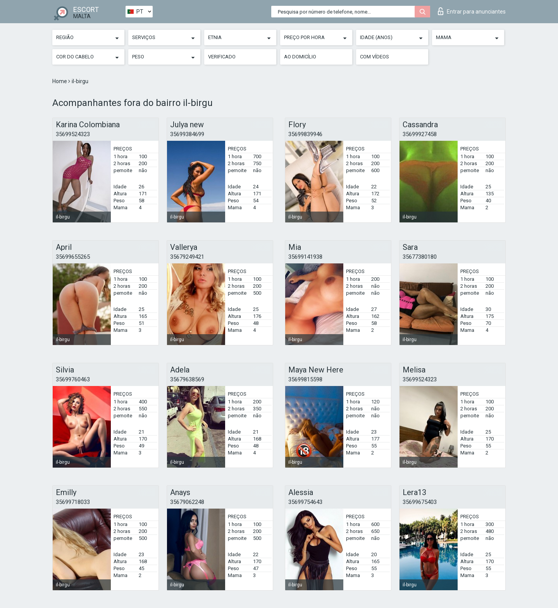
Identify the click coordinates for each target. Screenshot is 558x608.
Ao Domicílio (300, 57)
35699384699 (187, 134)
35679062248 (187, 502)
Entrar (472, 11)
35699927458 (420, 134)
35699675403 (420, 502)
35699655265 (73, 256)
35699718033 (73, 502)
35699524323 (73, 134)
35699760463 (73, 379)
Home (60, 81)
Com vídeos (374, 57)
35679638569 (187, 379)
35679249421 (187, 256)
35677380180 (420, 256)
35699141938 (305, 256)
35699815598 (305, 379)
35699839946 (305, 134)
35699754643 (305, 502)
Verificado (222, 57)
